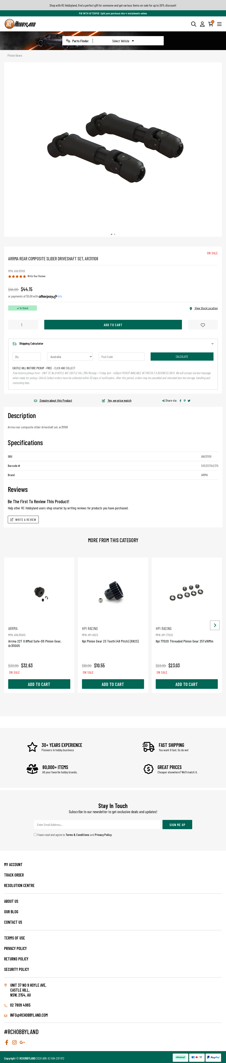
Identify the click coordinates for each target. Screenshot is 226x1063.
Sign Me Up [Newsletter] (177, 825)
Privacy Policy (103, 835)
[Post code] (121, 356)
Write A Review (23, 519)
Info (60, 296)
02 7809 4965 (17, 1004)
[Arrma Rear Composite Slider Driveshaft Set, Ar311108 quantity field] (23, 324)
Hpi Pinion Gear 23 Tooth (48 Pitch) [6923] (113, 634)
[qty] (26, 356)
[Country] (70, 356)
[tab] (111, 234)
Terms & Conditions (77, 835)
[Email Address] (97, 824)
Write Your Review (36, 276)
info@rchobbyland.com (26, 1015)
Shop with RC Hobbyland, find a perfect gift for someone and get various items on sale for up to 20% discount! (113, 5)
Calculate (182, 356)
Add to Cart (113, 325)
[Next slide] (215, 625)
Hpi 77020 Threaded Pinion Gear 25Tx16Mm (187, 634)
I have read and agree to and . (73, 835)
